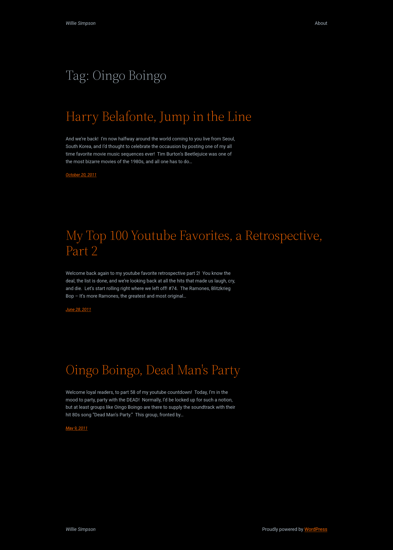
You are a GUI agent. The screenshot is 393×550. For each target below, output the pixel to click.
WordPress (316, 529)
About (321, 23)
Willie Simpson (81, 23)
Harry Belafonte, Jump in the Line (158, 116)
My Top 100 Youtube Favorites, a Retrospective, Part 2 (194, 243)
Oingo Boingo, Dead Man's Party (153, 369)
